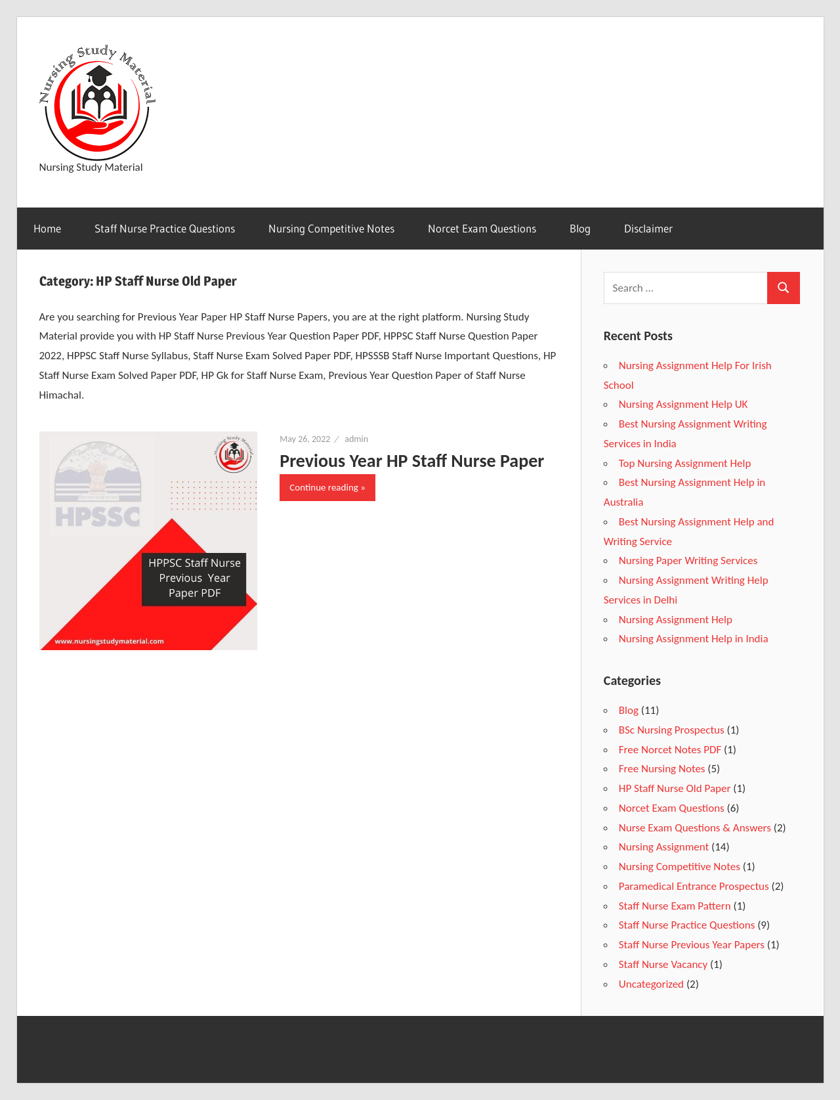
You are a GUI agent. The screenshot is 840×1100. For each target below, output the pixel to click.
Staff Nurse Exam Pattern (675, 906)
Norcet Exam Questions (482, 228)
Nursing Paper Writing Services (688, 560)
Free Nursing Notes (662, 769)
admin (356, 439)
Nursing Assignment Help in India (693, 639)
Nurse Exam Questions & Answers (695, 828)
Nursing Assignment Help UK (683, 404)
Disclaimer (648, 228)
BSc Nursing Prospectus (671, 730)
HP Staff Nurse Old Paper (675, 788)
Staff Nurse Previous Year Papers (692, 945)
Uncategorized (651, 984)
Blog (580, 228)
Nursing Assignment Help (675, 620)
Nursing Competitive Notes (331, 228)
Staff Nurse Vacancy (663, 964)
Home (47, 228)
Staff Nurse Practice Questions (164, 228)
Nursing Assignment (664, 847)
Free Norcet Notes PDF (670, 750)
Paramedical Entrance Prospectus (694, 886)
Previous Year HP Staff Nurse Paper (412, 460)
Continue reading (323, 487)
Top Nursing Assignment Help (685, 463)
